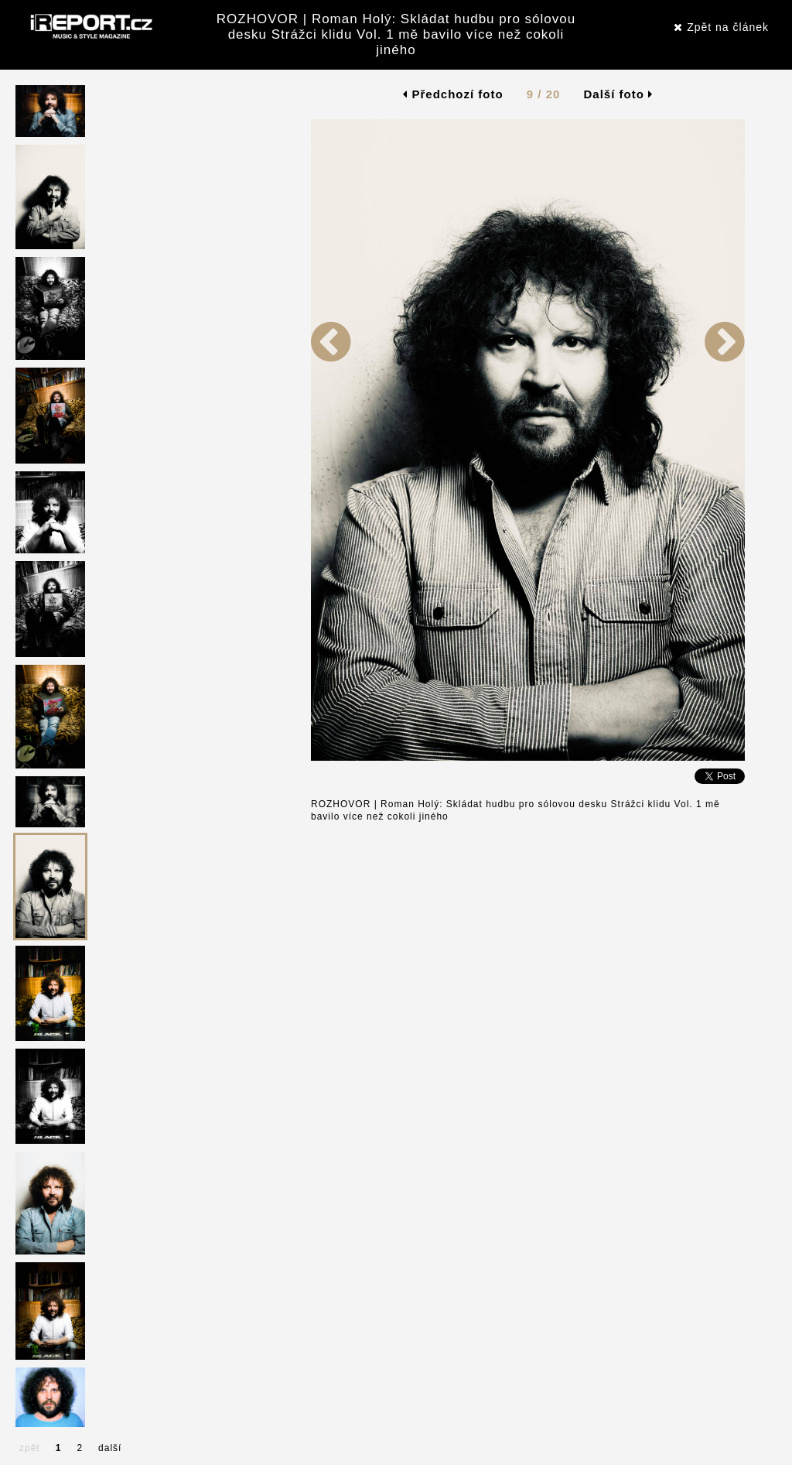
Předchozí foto (453, 94)
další (109, 1448)
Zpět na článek (721, 27)
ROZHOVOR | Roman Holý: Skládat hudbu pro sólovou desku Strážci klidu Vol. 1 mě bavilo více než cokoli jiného (396, 34)
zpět (29, 1448)
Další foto (619, 94)
